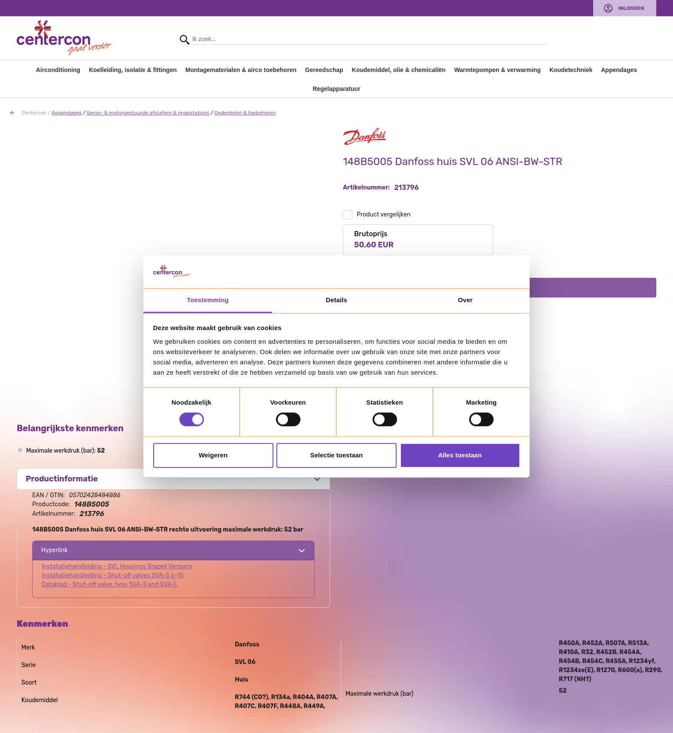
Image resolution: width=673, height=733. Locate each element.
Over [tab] (465, 299)
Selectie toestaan (336, 455)
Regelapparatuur (336, 88)
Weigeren (213, 455)
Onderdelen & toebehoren (245, 113)
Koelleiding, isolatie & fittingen (133, 69)
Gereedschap (324, 69)
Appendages (619, 69)
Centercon (34, 113)
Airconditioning (58, 69)
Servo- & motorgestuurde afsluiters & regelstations (148, 113)
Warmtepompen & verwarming (497, 69)
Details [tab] (336, 299)
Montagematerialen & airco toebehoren (241, 69)
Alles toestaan (460, 455)
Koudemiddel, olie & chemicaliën (399, 69)
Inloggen (631, 8)
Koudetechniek (570, 69)
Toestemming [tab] (208, 299)
